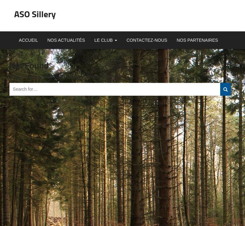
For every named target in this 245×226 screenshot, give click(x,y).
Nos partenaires (197, 40)
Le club (106, 40)
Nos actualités (66, 40)
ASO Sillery (35, 14)
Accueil (28, 40)
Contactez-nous (147, 40)
